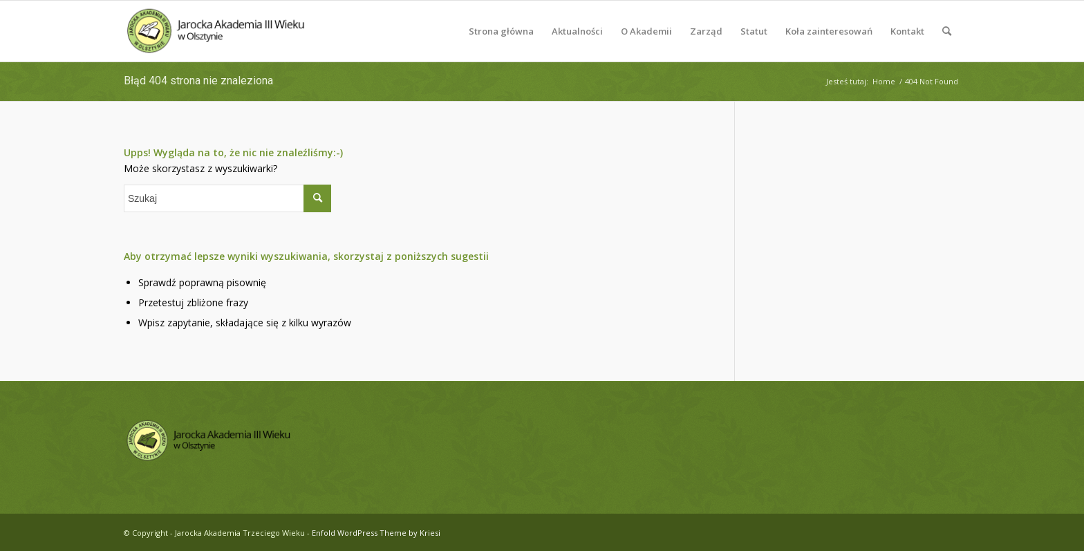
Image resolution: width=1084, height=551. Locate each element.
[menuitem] (501, 31)
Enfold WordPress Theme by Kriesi (376, 532)
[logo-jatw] (217, 31)
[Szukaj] (946, 31)
